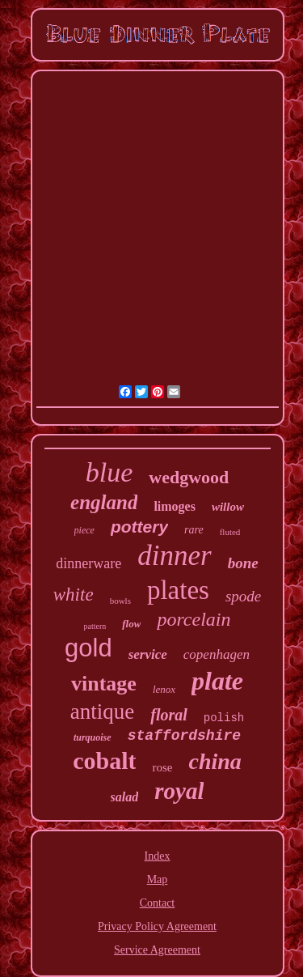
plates (178, 590)
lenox (164, 689)
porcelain (193, 619)
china (214, 761)
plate (217, 680)
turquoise (93, 737)
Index (157, 856)
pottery (139, 526)
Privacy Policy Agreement (157, 926)
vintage (104, 683)
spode (243, 596)
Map (157, 879)
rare (194, 530)
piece (84, 530)
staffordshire (184, 736)
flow (131, 624)
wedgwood (189, 477)
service (147, 654)
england (103, 502)
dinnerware (88, 563)
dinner (174, 555)
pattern (95, 626)
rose (162, 767)
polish (224, 718)
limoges (175, 506)
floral (168, 715)
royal (179, 791)
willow (228, 506)
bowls (120, 600)
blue (109, 472)
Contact (157, 903)
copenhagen (216, 654)
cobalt (104, 760)
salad (125, 797)
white (73, 594)
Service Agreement (157, 950)
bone (243, 562)
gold (88, 648)
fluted (230, 532)
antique (102, 711)
